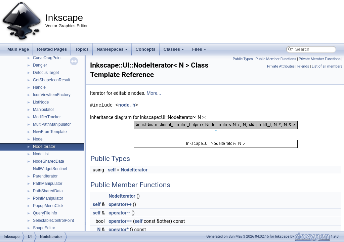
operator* (119, 229)
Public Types (243, 59)
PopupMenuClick (48, 205)
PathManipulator (47, 183)
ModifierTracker (47, 117)
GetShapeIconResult (51, 80)
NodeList (41, 154)
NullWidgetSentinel (50, 168)
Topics (82, 49)
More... (153, 93)
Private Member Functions (319, 59)
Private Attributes (281, 66)
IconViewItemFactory (52, 94)
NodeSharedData (48, 161)
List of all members (327, 66)
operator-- (119, 212)
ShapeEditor (44, 228)
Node (38, 139)
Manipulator (43, 109)
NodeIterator (44, 146)
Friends (303, 66)
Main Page (18, 49)
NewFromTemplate (50, 131)
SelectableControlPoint (53, 220)
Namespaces (112, 49)
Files (199, 49)
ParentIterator (45, 176)
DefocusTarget (46, 72)
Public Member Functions (276, 59)
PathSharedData (48, 191)
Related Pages (52, 49)
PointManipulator (48, 198)
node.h (126, 105)
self (112, 169)
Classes (174, 49)
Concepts (146, 49)
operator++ (120, 204)
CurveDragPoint (47, 57)
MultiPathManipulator (52, 124)
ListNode (41, 102)
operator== (120, 221)
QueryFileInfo (45, 213)
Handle (39, 87)
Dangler (40, 65)
